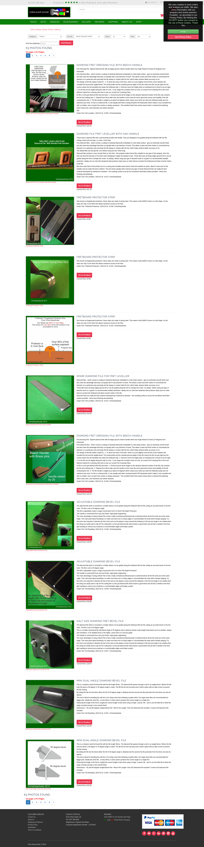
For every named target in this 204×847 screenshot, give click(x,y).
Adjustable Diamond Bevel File (50, 526)
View (132, 36)
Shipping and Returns (35, 822)
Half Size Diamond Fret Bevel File (50, 645)
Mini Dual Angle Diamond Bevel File (50, 705)
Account (151, 2)
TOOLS (33, 22)
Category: (32, 36)
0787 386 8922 (36, 3)
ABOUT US (127, 22)
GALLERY (86, 22)
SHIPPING (113, 22)
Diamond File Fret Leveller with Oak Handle (50, 158)
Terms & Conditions (34, 830)
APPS (138, 22)
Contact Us (32, 817)
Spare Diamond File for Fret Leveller (50, 401)
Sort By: (70, 36)
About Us (31, 819)
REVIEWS (99, 22)
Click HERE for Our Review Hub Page (117, 817)
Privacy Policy (33, 825)
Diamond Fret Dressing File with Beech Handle (50, 89)
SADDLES (54, 22)
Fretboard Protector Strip (50, 222)
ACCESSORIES (70, 22)
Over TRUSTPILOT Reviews (117, 820)
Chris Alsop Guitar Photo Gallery (45, 29)
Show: (107, 36)
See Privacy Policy (183, 37)
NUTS (43, 22)
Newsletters (32, 827)
